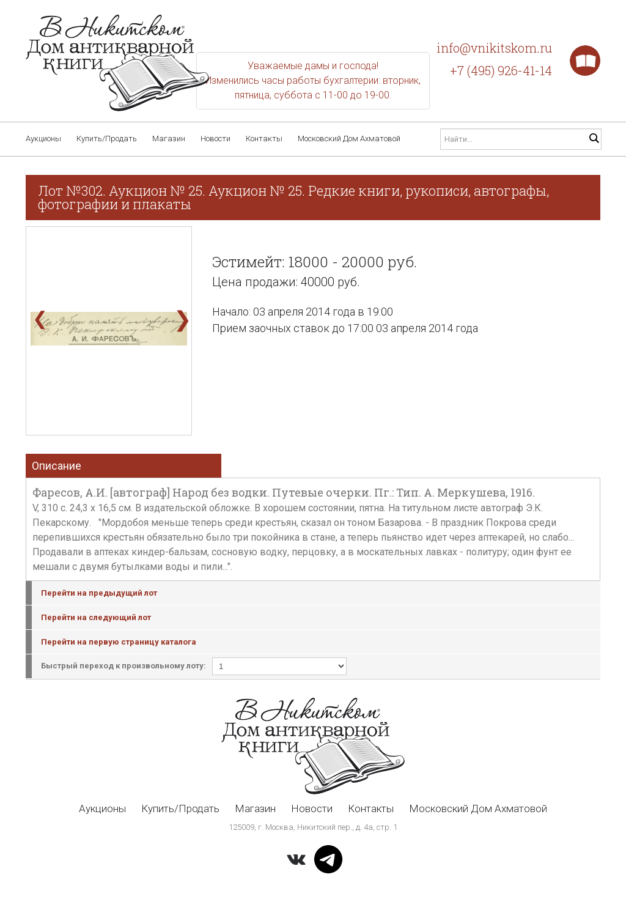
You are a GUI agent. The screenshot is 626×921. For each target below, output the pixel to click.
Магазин (168, 138)
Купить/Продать (106, 138)
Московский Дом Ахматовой (349, 138)
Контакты (264, 138)
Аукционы (43, 138)
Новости (215, 138)
